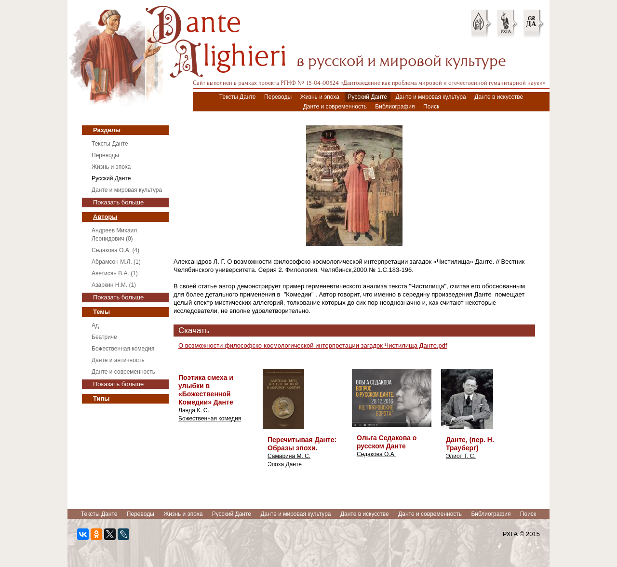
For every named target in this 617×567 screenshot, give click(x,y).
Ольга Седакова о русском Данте (386, 442)
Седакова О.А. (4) (115, 250)
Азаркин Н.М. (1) (114, 285)
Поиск (431, 106)
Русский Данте (367, 97)
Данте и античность (118, 360)
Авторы (105, 216)
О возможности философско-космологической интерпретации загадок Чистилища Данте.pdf (312, 345)
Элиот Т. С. (461, 456)
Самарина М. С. (289, 456)
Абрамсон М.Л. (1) (116, 261)
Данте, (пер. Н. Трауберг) (470, 444)
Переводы (278, 97)
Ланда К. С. (193, 410)
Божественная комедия (123, 348)
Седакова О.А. (376, 454)
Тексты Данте (237, 97)
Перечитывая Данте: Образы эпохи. (302, 444)
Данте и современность (335, 106)
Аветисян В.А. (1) (115, 273)
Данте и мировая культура (430, 97)
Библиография (395, 106)
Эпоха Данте (285, 464)
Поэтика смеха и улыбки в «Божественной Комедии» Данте (205, 390)
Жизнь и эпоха (319, 97)
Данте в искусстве (498, 97)
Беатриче (104, 337)
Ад (95, 325)
